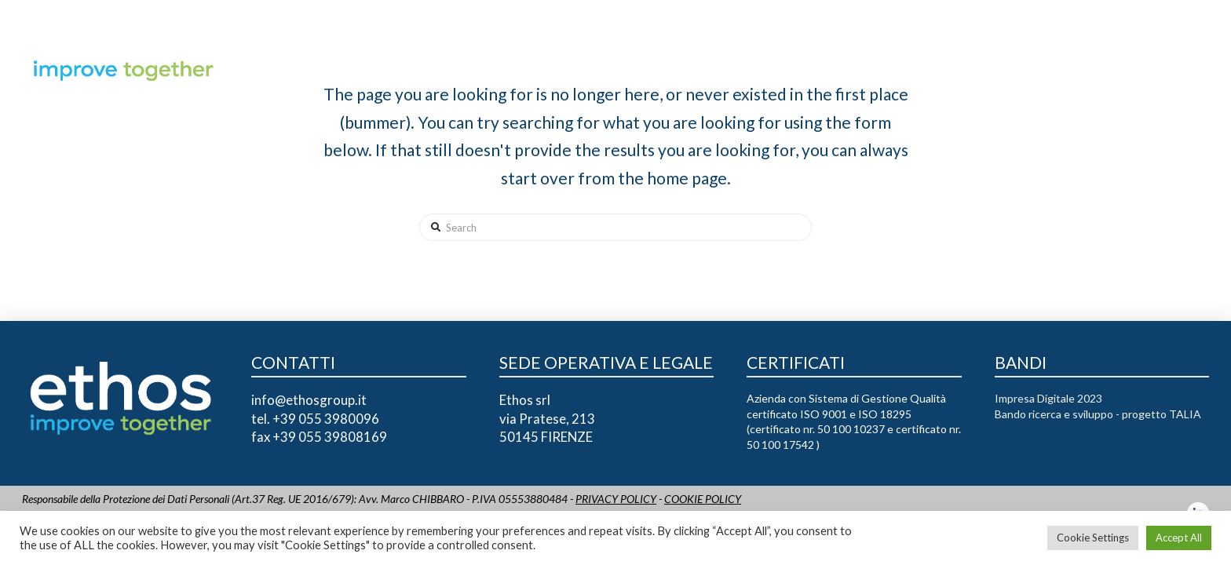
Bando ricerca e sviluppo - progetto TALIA (1098, 414)
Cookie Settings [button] (1093, 537)
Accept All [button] (1179, 537)
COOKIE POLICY (702, 498)
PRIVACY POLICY (615, 498)
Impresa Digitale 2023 (1048, 398)
